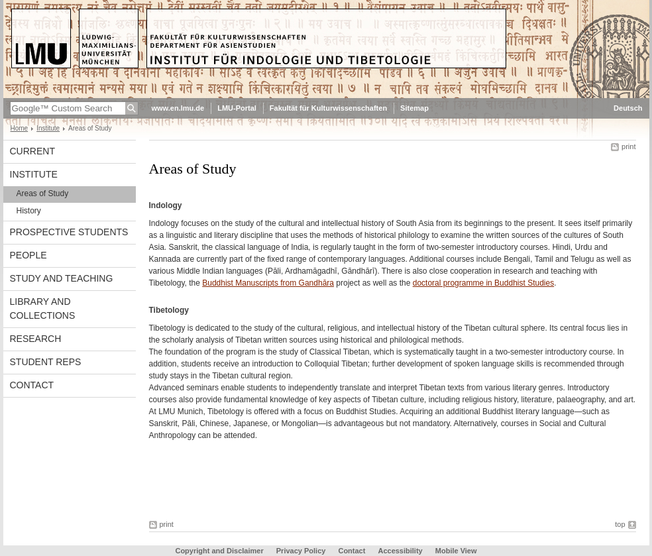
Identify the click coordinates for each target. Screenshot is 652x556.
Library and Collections (43, 308)
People (28, 255)
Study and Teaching (61, 278)
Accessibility (401, 551)
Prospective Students (69, 232)
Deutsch (628, 108)
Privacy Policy (301, 551)
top (620, 524)
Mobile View (456, 551)
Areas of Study (43, 193)
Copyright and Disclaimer (219, 551)
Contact (32, 385)
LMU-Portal (236, 108)
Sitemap (414, 108)
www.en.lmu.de (178, 108)
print (628, 146)
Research (36, 338)
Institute (48, 128)
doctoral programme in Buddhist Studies (483, 283)
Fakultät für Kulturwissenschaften (328, 108)
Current (32, 151)
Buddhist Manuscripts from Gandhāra (268, 283)
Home (19, 128)
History (29, 210)
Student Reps (46, 362)
